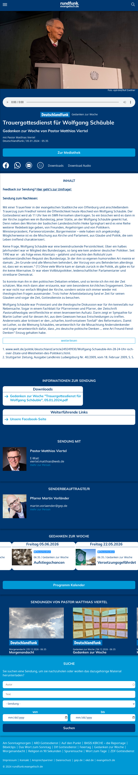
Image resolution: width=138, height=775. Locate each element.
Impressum (10, 760)
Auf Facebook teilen (6, 165)
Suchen (133, 4)
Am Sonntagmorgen (17, 743)
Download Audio (79, 166)
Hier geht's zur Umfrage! (54, 189)
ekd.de (89, 760)
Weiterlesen (69, 341)
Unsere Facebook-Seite (28, 419)
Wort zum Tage (96, 751)
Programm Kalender (69, 585)
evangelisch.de (106, 760)
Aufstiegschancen (49, 562)
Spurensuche (73, 751)
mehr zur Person (40, 465)
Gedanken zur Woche (85, 114)
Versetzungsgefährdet (117, 562)
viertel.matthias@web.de (47, 461)
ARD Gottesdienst (46, 743)
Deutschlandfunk (13, 141)
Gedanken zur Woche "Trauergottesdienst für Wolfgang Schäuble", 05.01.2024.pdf (45, 398)
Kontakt (24, 760)
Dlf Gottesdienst (65, 747)
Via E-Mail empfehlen (29, 165)
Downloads (56, 166)
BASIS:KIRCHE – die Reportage (105, 743)
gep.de (78, 760)
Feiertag (85, 747)
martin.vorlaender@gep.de (48, 506)
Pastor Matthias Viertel (21, 137)
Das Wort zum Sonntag (35, 747)
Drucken (40, 165)
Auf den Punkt (71, 743)
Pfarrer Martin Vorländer (49, 498)
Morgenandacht (17, 649)
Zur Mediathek (69, 152)
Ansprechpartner (42, 760)
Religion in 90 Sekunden (44, 751)
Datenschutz (63, 760)
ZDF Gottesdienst (122, 751)
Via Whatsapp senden (17, 165)
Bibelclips (9, 747)
